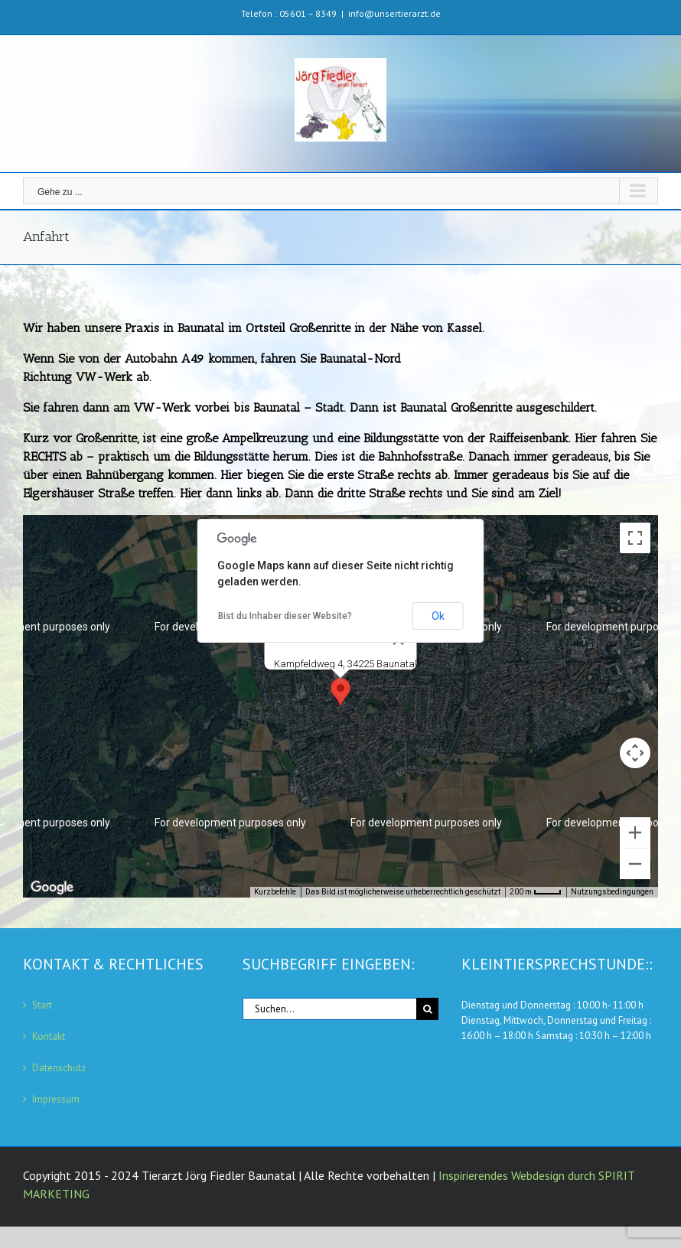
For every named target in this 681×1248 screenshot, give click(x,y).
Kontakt (48, 1036)
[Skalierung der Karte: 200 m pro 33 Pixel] (535, 892)
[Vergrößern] (635, 832)
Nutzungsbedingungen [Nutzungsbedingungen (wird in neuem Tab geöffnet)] (612, 892)
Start (42, 1005)
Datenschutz (59, 1067)
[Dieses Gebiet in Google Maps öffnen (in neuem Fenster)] (52, 888)
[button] (340, 692)
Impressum (56, 1099)
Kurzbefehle (275, 892)
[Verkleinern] (635, 864)
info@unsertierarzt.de (394, 13)
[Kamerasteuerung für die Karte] (635, 753)
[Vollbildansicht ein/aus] (635, 538)
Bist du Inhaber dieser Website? (285, 616)
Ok (438, 616)
